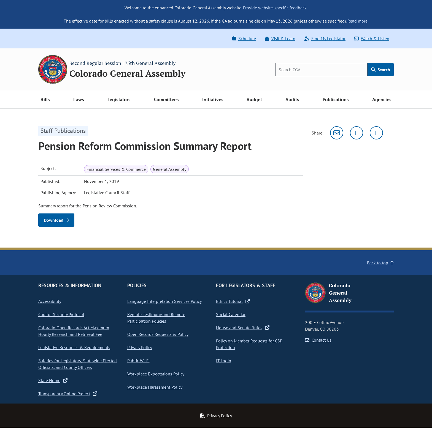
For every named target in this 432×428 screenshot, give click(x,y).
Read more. (357, 21)
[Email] (336, 132)
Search (380, 69)
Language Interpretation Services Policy (164, 301)
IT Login (223, 360)
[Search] (321, 69)
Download (56, 220)
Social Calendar (230, 314)
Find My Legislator (324, 38)
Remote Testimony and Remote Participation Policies (156, 318)
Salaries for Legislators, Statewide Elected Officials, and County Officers (77, 364)
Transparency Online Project (67, 393)
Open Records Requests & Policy (157, 334)
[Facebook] (376, 132)
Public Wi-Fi (138, 360)
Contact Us (318, 340)
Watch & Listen (371, 38)
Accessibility (49, 301)
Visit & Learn (280, 38)
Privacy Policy (139, 347)
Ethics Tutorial (233, 301)
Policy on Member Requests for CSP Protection (249, 344)
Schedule (244, 38)
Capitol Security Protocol (61, 314)
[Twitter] (356, 132)
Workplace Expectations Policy (155, 374)
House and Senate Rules (242, 327)
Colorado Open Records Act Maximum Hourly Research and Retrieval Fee (73, 331)
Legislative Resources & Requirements (74, 347)
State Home (53, 380)
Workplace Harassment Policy (154, 387)
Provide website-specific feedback (275, 7)
